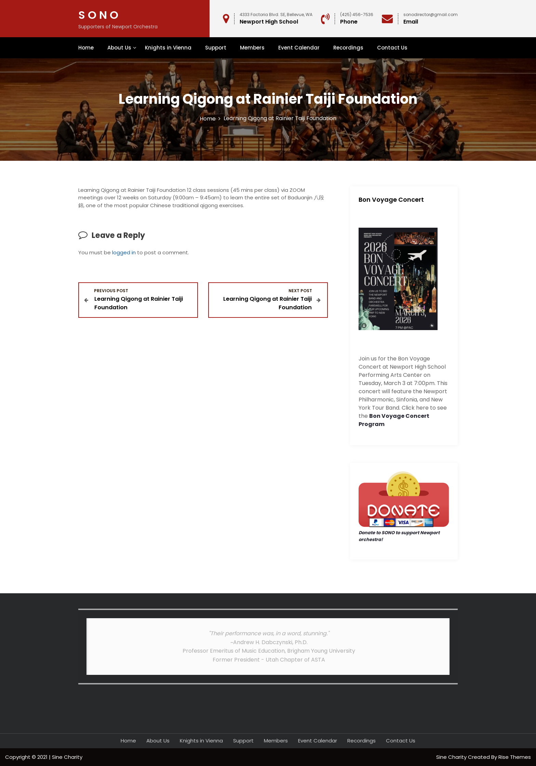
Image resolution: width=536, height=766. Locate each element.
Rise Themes (514, 757)
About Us (119, 47)
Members (252, 47)
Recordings (348, 47)
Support (215, 47)
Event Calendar (299, 47)
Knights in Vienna (168, 47)
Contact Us (392, 47)
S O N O (98, 15)
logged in (124, 252)
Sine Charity (452, 757)
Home (86, 47)
